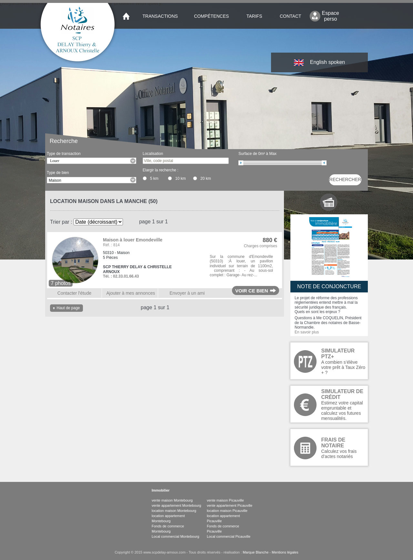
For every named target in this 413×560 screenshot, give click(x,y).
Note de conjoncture (329, 286)
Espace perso (330, 16)
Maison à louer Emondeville (132, 239)
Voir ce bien (251, 290)
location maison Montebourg (174, 511)
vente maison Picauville (225, 500)
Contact (290, 16)
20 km (205, 178)
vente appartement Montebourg (176, 505)
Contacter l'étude (74, 293)
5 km (154, 178)
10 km (180, 178)
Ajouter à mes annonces (130, 293)
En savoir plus (307, 332)
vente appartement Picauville (229, 505)
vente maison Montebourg (172, 500)
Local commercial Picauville (228, 536)
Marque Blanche (255, 552)
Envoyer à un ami (187, 293)
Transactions (160, 16)
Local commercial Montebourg (175, 536)
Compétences (211, 16)
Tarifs (254, 16)
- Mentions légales (283, 552)
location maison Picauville (227, 511)
